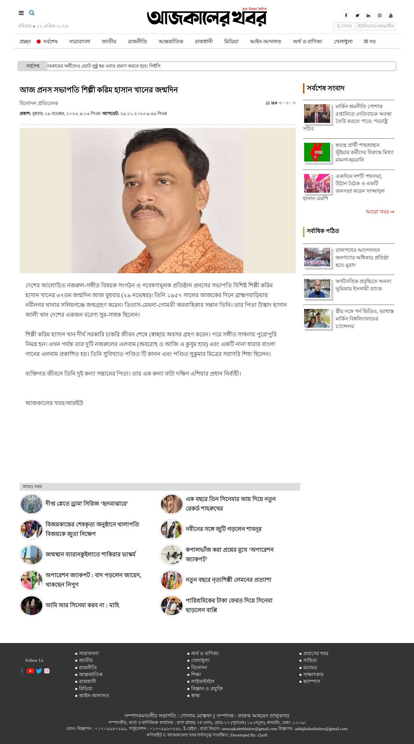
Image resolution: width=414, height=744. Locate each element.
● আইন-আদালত (92, 695)
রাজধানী (204, 41)
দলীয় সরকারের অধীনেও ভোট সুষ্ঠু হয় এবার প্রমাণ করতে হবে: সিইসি (73, 65)
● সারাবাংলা (87, 653)
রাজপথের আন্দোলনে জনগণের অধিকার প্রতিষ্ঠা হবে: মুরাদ (362, 257)
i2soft (263, 735)
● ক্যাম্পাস (309, 681)
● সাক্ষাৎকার (311, 674)
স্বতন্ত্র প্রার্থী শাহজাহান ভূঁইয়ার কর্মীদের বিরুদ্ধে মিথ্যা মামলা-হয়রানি (365, 152)
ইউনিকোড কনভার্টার (376, 26)
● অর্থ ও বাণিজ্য (203, 653)
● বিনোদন (197, 667)
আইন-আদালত (265, 41)
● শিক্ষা (194, 674)
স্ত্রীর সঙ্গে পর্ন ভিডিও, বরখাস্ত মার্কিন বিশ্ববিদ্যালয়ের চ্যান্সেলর (365, 318)
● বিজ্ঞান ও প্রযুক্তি (205, 688)
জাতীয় (109, 41)
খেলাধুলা (343, 41)
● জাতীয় (84, 660)
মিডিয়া (231, 41)
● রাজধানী (85, 681)
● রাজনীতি (86, 667)
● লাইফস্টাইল (200, 681)
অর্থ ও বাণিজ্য (307, 41)
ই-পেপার (344, 26)
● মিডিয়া (84, 688)
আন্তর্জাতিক (171, 41)
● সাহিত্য (308, 660)
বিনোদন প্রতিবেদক (39, 103)
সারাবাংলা (79, 41)
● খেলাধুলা (198, 660)
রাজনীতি (137, 41)
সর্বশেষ (47, 41)
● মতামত (308, 667)
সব (370, 41)
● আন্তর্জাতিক (89, 674)
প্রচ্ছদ (25, 41)
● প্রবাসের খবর (313, 653)
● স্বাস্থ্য (193, 695)
